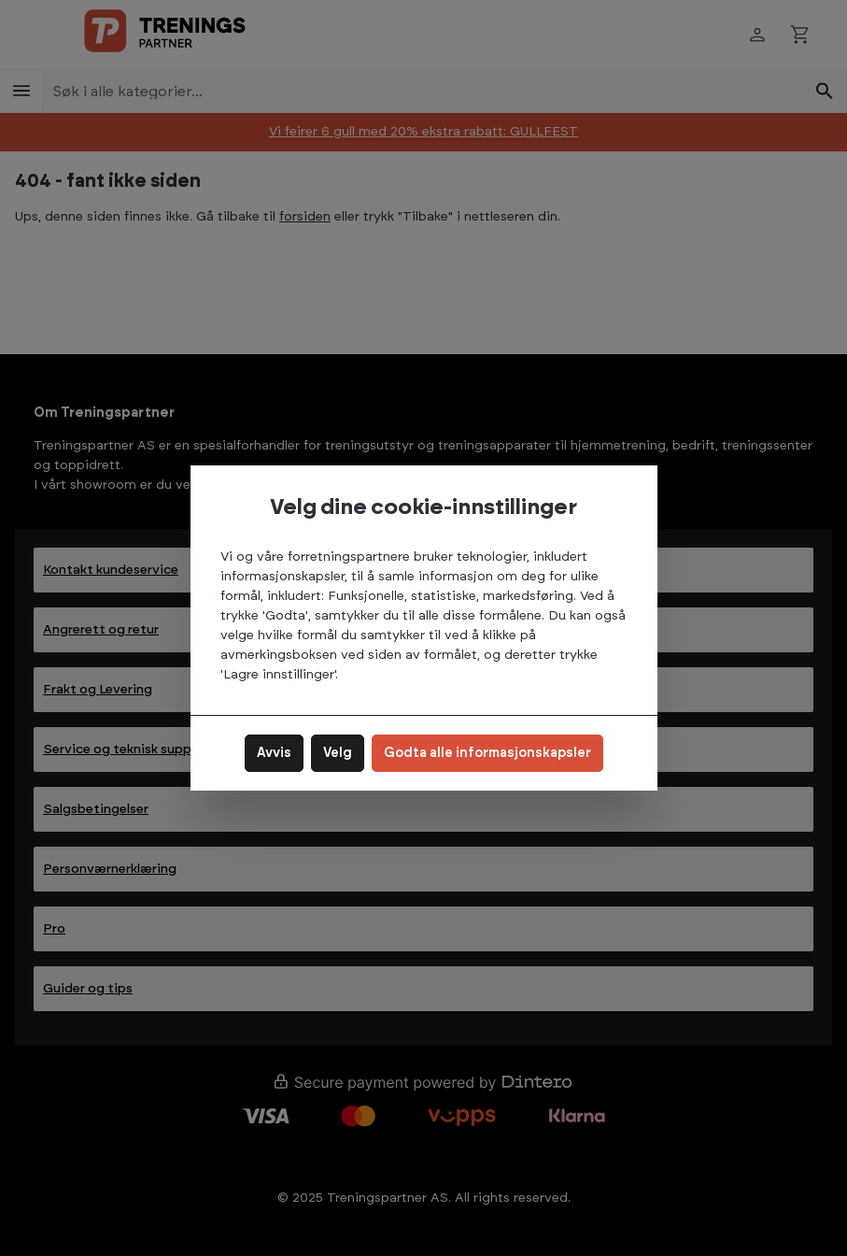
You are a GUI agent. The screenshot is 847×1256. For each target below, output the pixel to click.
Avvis (274, 753)
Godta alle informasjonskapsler (487, 753)
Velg (337, 753)
